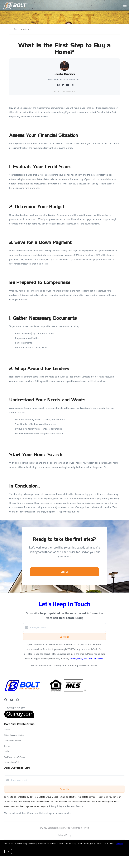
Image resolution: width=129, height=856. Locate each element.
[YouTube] (11, 699)
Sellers (7, 751)
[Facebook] (5, 699)
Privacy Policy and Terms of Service (87, 658)
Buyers (7, 745)
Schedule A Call (11, 762)
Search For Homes (12, 740)
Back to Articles (22, 29)
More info (119, 843)
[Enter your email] (67, 627)
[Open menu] (124, 5)
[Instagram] (17, 699)
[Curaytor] (19, 716)
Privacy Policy (64, 835)
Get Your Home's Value (14, 756)
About (7, 729)
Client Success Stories (14, 735)
